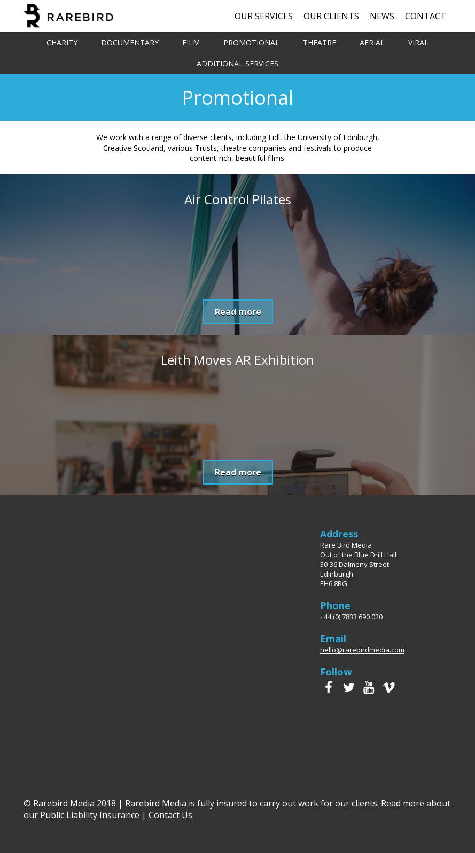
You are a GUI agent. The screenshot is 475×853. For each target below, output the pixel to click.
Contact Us (170, 815)
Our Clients (331, 16)
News (382, 16)
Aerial (372, 42)
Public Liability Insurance (89, 815)
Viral (418, 42)
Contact (425, 16)
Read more (238, 312)
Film (191, 42)
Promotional (251, 42)
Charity (61, 42)
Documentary (130, 42)
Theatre (319, 42)
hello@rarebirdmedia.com (362, 650)
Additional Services (237, 63)
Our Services (264, 16)
